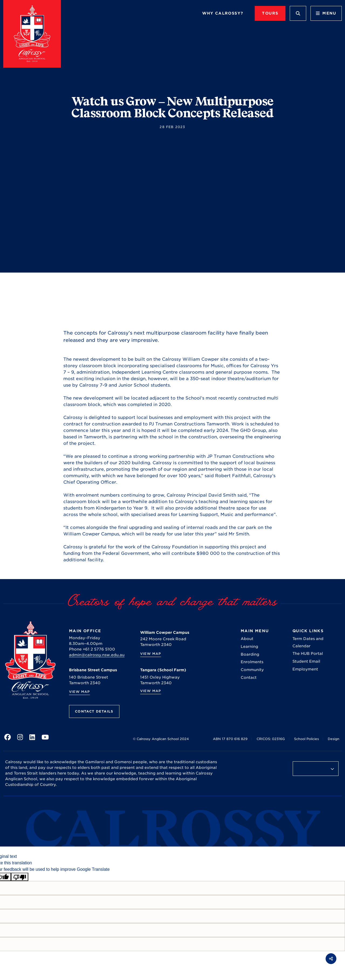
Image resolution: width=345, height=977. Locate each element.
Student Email (306, 661)
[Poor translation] (19, 877)
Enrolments (252, 662)
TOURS (270, 13)
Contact (249, 677)
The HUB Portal (307, 653)
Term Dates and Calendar (307, 642)
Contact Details (94, 711)
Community (252, 670)
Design (333, 739)
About (247, 639)
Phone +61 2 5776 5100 (92, 649)
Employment (305, 669)
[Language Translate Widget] (316, 768)
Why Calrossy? (222, 13)
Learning (249, 646)
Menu (326, 13)
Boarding (250, 654)
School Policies (306, 739)
